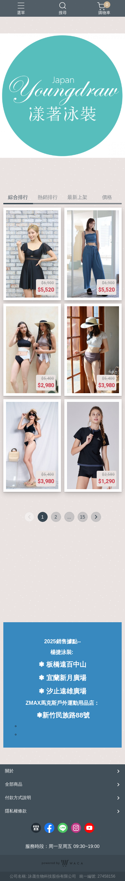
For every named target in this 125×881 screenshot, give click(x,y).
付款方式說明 (18, 797)
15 (82, 517)
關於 (9, 770)
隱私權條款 (16, 810)
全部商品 (13, 784)
